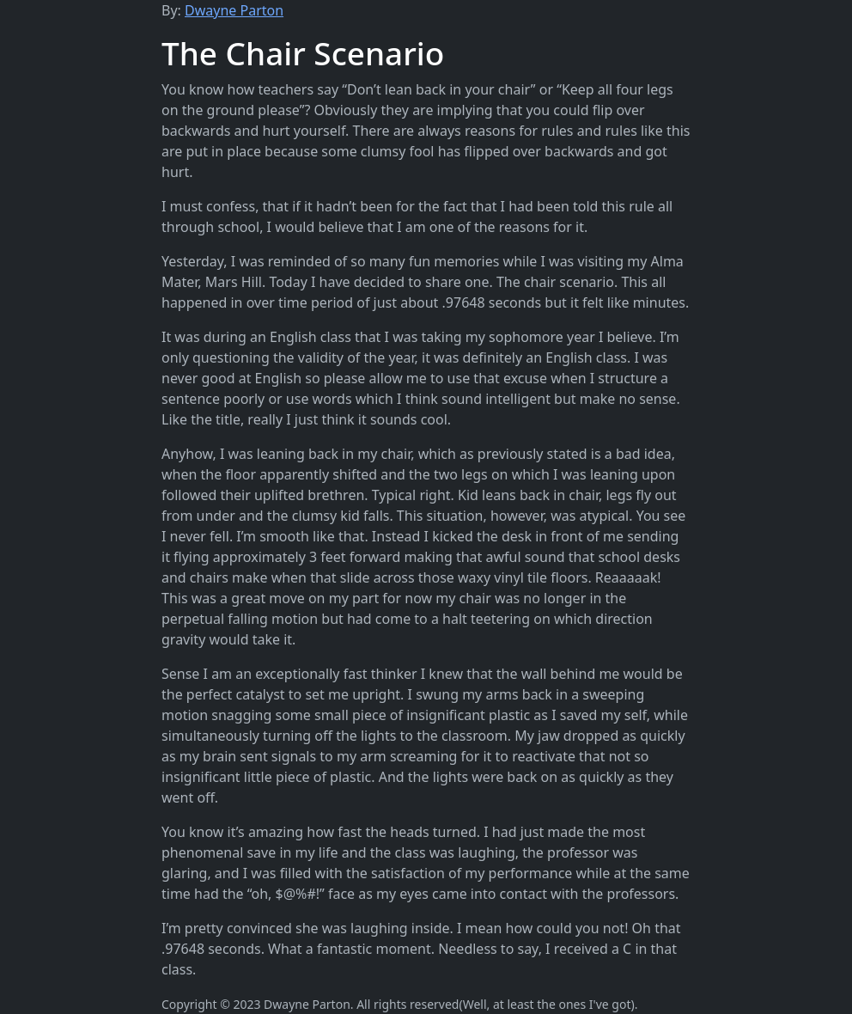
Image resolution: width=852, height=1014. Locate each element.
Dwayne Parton (234, 10)
